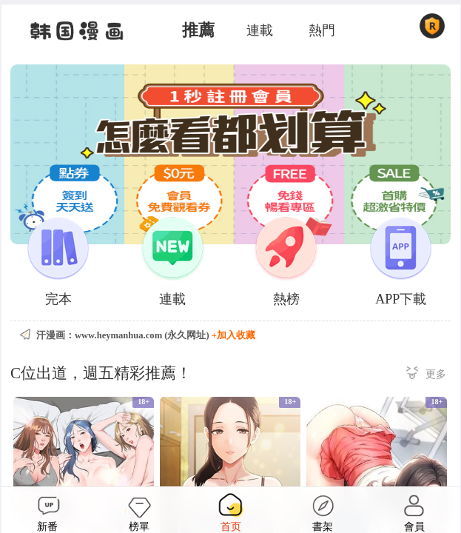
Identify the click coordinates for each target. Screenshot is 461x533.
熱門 (322, 30)
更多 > (426, 375)
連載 (259, 30)
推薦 (198, 30)
